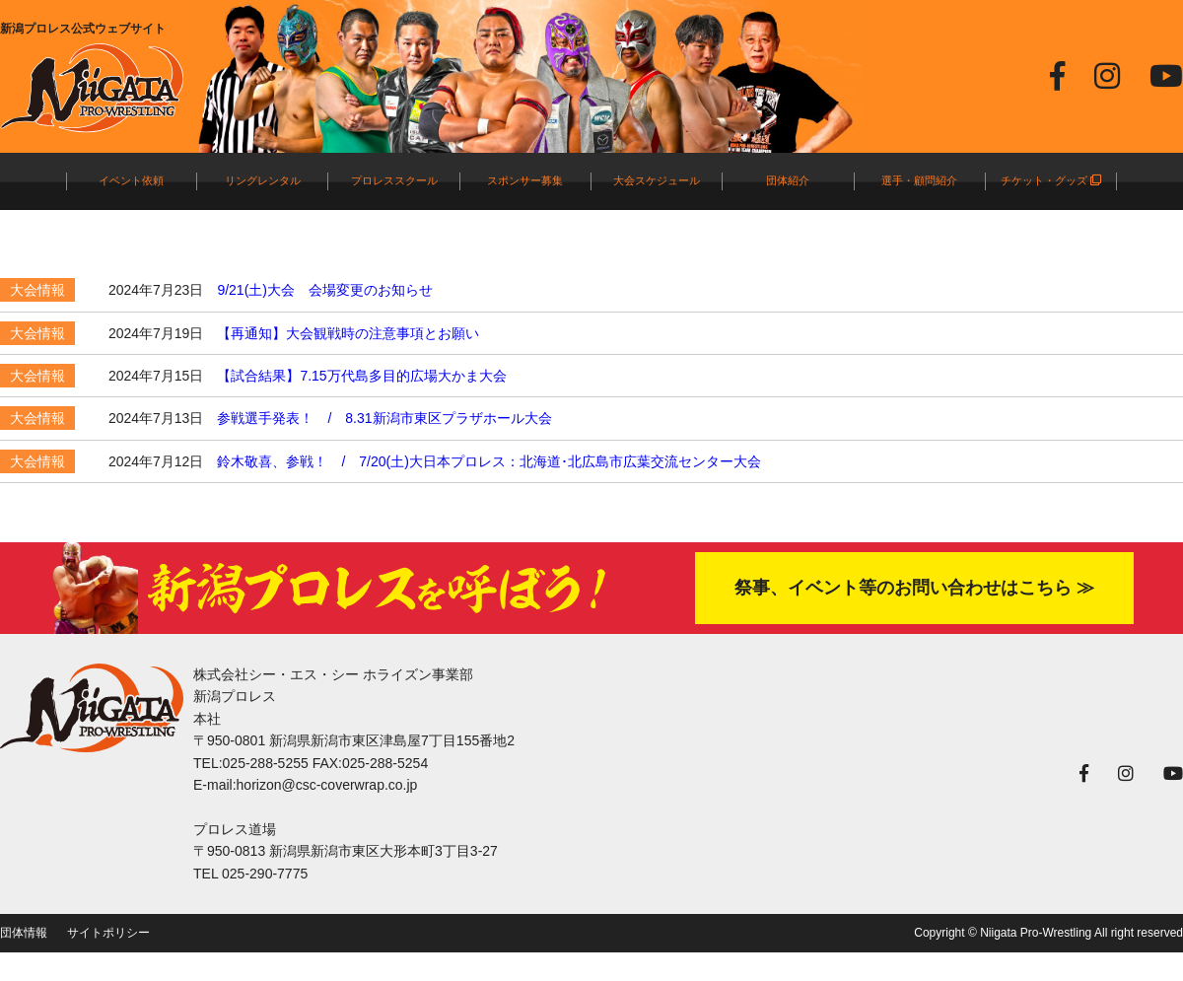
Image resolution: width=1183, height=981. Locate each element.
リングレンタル (263, 180)
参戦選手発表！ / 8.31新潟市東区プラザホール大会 (384, 418)
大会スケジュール (656, 180)
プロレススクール (394, 180)
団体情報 (23, 933)
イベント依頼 (131, 180)
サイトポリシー (108, 933)
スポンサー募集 (525, 180)
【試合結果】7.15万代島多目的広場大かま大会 (361, 376)
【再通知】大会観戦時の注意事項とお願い (348, 333)
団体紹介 (787, 180)
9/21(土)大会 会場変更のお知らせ (325, 290)
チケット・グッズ (1051, 180)
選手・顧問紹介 (919, 180)
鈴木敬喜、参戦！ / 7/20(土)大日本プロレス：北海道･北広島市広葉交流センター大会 (488, 461)
